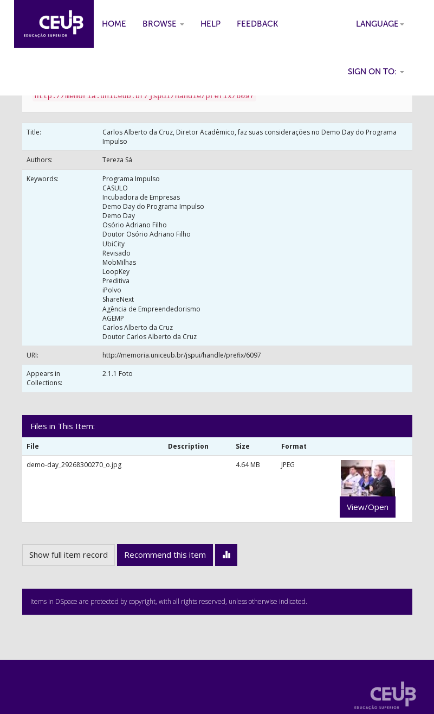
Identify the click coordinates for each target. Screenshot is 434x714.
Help (210, 24)
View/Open (367, 506)
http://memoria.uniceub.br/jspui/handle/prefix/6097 (181, 355)
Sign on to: (376, 71)
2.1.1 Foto (117, 373)
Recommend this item (165, 554)
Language (380, 24)
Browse (163, 24)
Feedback (257, 24)
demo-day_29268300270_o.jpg (74, 464)
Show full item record (68, 554)
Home (114, 24)
